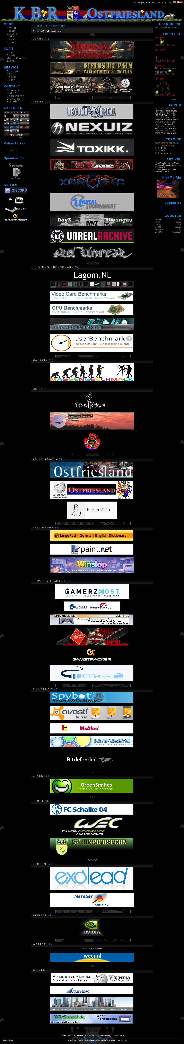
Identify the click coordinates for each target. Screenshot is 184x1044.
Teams (11, 61)
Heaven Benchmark (164, 124)
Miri (163, 150)
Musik (38, 389)
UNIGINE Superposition (166, 115)
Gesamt (158, 232)
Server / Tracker (49, 581)
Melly (163, 148)
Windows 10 (160, 167)
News (10, 39)
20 (8, 127)
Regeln (12, 77)
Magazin (40, 360)
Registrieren (15, 95)
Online (158, 219)
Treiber (40, 915)
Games (38, 101)
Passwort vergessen (162, 2)
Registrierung (144, 2)
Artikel (11, 28)
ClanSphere (82, 1040)
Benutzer (13, 90)
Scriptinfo (14, 101)
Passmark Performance (166, 111)
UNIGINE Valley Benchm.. (167, 119)
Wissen (39, 969)
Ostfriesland (45, 458)
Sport (38, 801)
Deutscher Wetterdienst (92, 948)
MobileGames (16, 58)
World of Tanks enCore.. (166, 128)
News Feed (8, 1040)
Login (133, 2)
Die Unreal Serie (162, 171)
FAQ (10, 74)
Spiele (11, 55)
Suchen (39, 864)
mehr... (174, 99)
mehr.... (21, 137)
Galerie (12, 33)
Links (10, 36)
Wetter (39, 944)
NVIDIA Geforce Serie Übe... (167, 163)
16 (18, 124)
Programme (43, 527)
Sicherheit (43, 689)
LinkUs (12, 93)
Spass (38, 775)
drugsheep (166, 153)
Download (14, 71)
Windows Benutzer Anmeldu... (168, 165)
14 (11, 124)
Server (11, 42)
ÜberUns (13, 52)
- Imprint (123, 1040)
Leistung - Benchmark (53, 267)
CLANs (38, 38)
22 (14, 127)
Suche (11, 79)
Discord (12, 150)
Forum (11, 30)
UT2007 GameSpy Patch (165, 169)
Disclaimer (14, 98)
